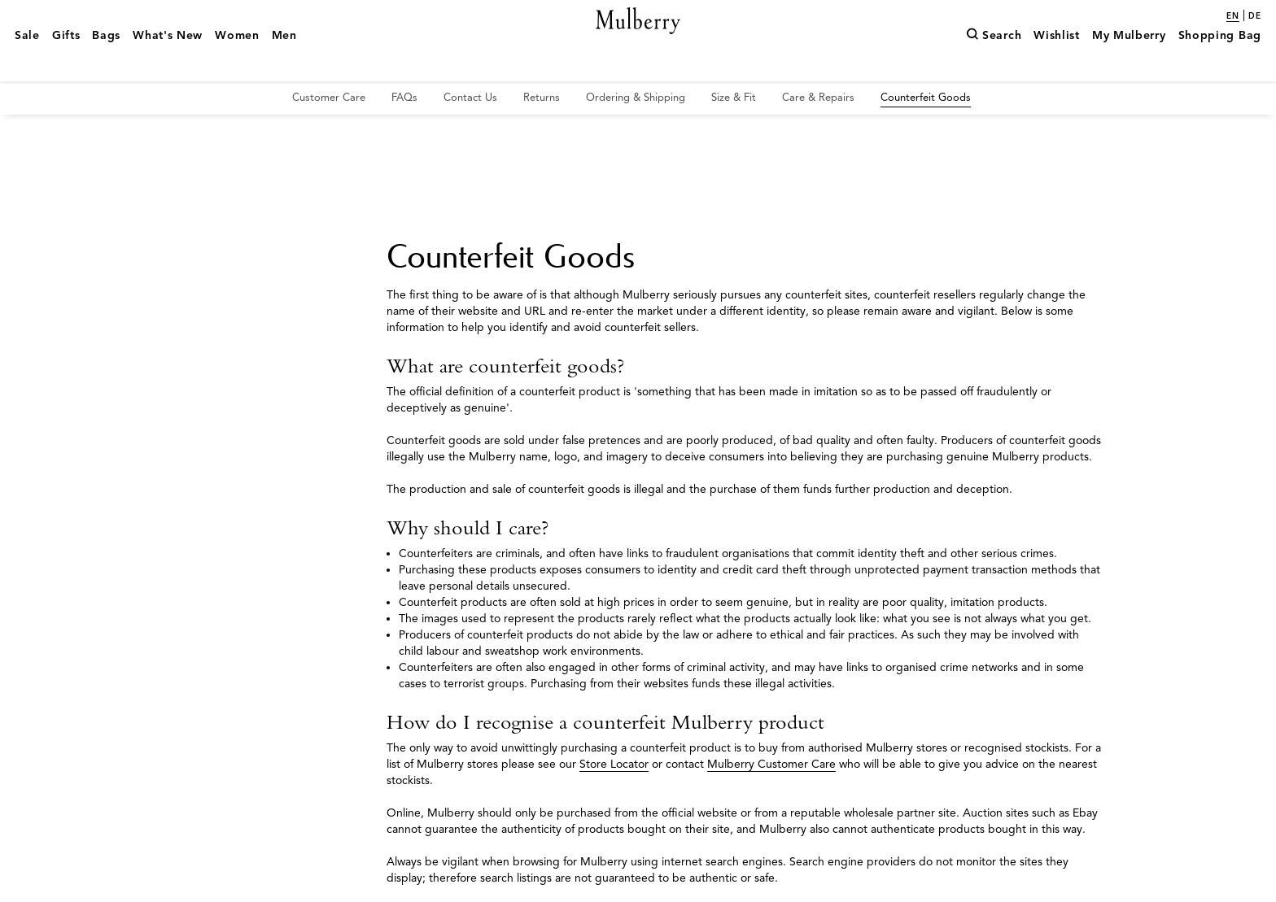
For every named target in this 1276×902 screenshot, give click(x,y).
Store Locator (614, 764)
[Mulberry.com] (638, 39)
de (1254, 16)
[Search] (993, 59)
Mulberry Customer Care (771, 764)
